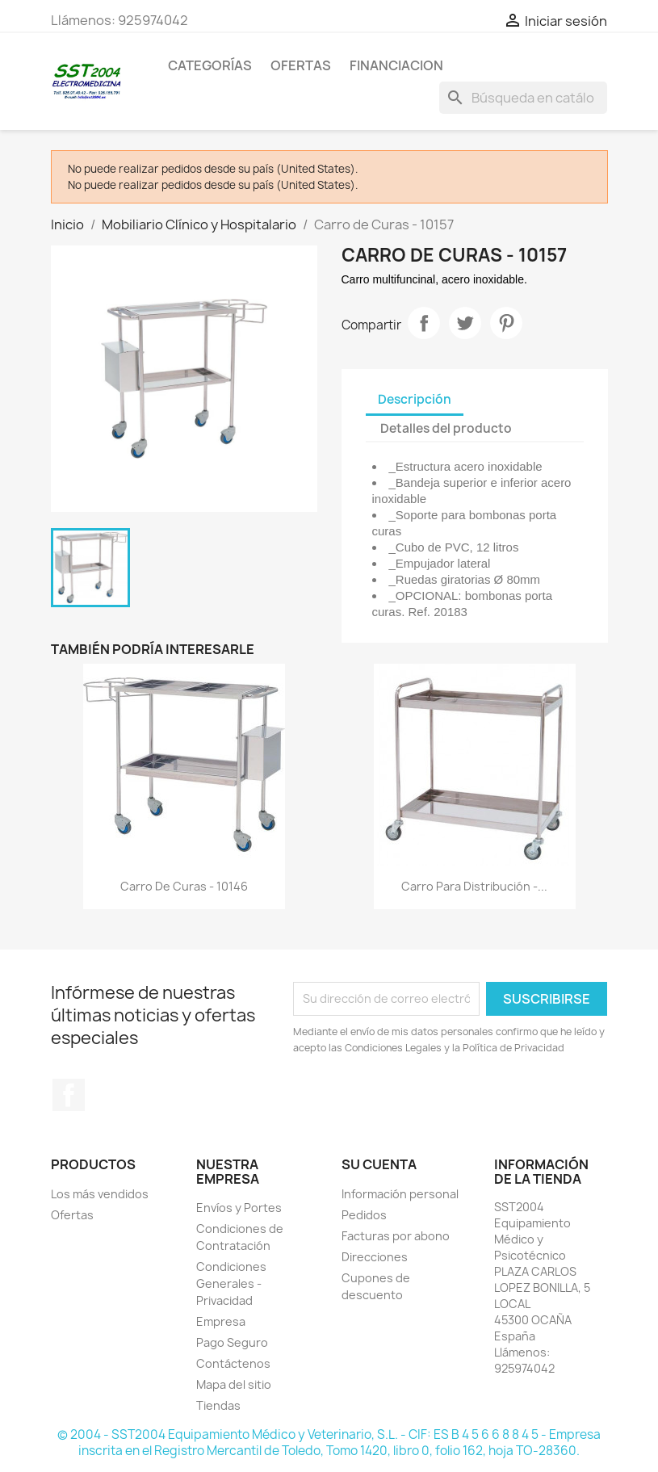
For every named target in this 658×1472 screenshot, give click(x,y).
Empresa (220, 1321)
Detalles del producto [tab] (446, 428)
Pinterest (506, 323)
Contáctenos (233, 1363)
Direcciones (375, 1256)
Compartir (424, 323)
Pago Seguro (232, 1342)
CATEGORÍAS (210, 65)
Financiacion (396, 65)
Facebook (68, 1095)
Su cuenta (379, 1164)
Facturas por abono (396, 1235)
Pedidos (364, 1214)
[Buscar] (523, 98)
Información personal (400, 1194)
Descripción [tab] (414, 399)
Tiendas (218, 1405)
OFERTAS (300, 65)
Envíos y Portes (239, 1207)
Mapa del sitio (233, 1384)
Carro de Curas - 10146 (184, 886)
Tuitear (465, 323)
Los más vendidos (100, 1194)
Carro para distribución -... (474, 886)
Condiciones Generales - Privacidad (231, 1283)
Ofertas (72, 1214)
